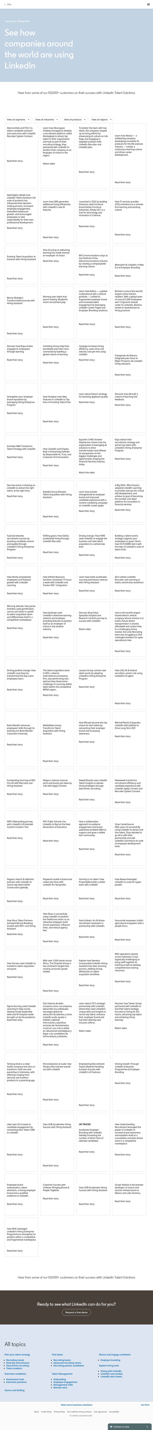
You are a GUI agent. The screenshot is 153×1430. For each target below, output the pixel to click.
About (36, 1412)
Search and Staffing (15, 1390)
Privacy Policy (59, 1412)
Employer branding (110, 1360)
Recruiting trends (15, 1360)
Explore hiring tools (109, 1365)
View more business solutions (76, 1404)
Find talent (57, 1354)
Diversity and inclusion (18, 1362)
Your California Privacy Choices (79, 1412)
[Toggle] (147, 1427)
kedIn (119, 1371)
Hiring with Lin (108, 1371)
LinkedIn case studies (112, 1373)
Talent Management (62, 1373)
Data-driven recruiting (17, 1365)
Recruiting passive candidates (69, 1365)
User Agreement (100, 1412)
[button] (18, 119)
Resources (10, 21)
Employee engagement (65, 1382)
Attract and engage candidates (115, 1354)
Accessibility (114, 1412)
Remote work (60, 1387)
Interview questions (16, 1382)
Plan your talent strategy (17, 1354)
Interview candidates (15, 1373)
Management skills (63, 1384)
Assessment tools (15, 1379)
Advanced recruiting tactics (67, 1362)
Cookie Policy (46, 1412)
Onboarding (60, 1379)
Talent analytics (14, 1368)
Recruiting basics (62, 1360)
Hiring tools (23, 21)
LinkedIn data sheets (111, 1376)
